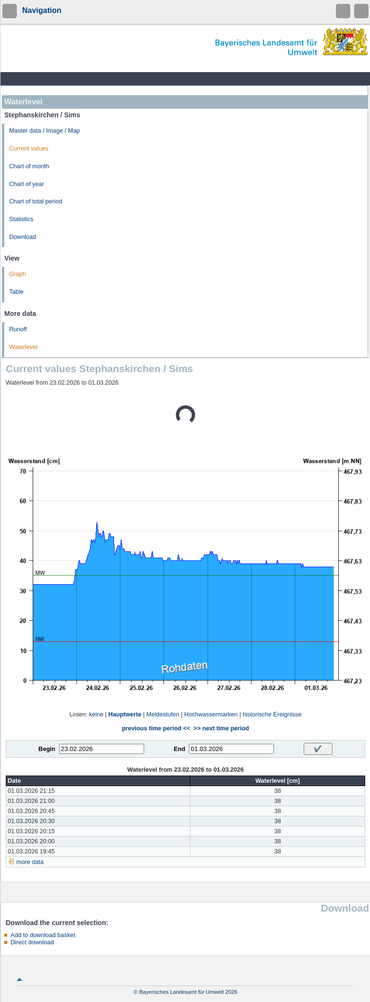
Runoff (18, 329)
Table (16, 291)
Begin (46, 749)
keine (96, 714)
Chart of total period (35, 201)
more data (30, 862)
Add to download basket (43, 935)
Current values (29, 148)
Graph (17, 274)
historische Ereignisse (272, 714)
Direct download (32, 942)
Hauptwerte (125, 714)
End (179, 749)
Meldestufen (162, 714)
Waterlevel (23, 347)
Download (22, 237)
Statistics (21, 219)
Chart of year (26, 184)
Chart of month (29, 166)
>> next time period (221, 728)
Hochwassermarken (210, 714)
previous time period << (156, 728)
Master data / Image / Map (44, 130)
